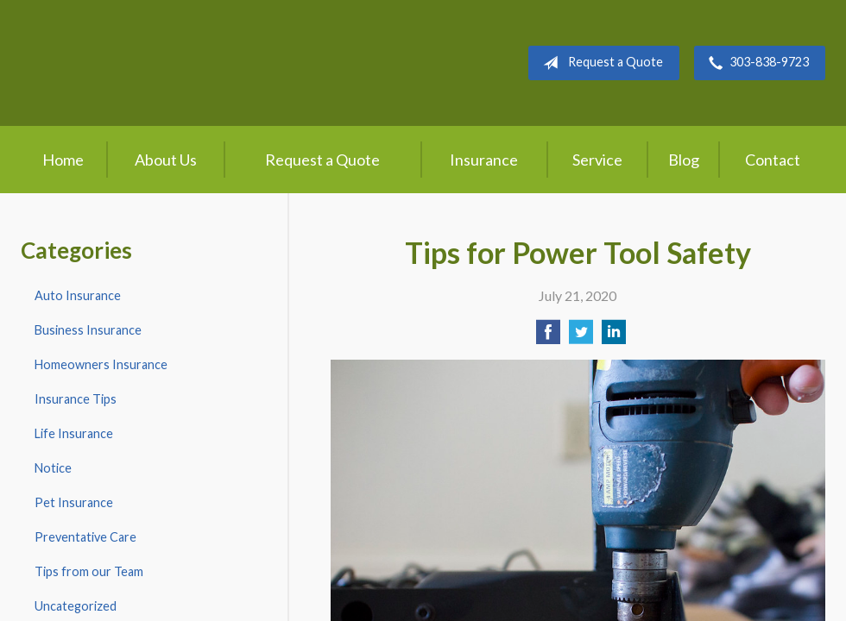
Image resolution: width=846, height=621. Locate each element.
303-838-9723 (755, 63)
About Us (166, 159)
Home (63, 159)
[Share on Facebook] (548, 337)
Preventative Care (85, 537)
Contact (772, 159)
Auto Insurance (78, 295)
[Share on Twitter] (581, 337)
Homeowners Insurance (101, 364)
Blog (683, 159)
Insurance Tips (76, 399)
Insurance (484, 159)
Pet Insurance (74, 502)
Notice (53, 468)
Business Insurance (88, 330)
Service (597, 159)
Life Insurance (74, 433)
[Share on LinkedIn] (614, 337)
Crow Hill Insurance (160, 63)
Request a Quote (599, 63)
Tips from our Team (89, 571)
